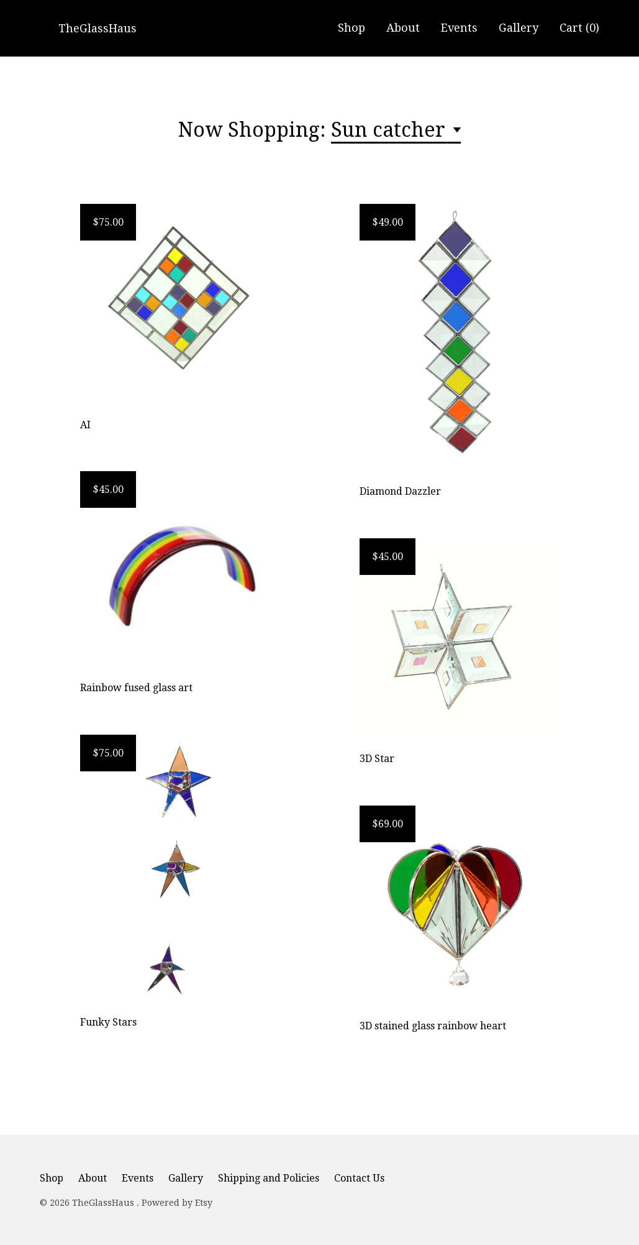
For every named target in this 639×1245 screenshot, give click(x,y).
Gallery (518, 27)
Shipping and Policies (268, 1178)
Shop (351, 27)
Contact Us (359, 1178)
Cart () (579, 27)
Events (459, 27)
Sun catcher (390, 130)
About (403, 27)
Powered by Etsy (177, 1203)
